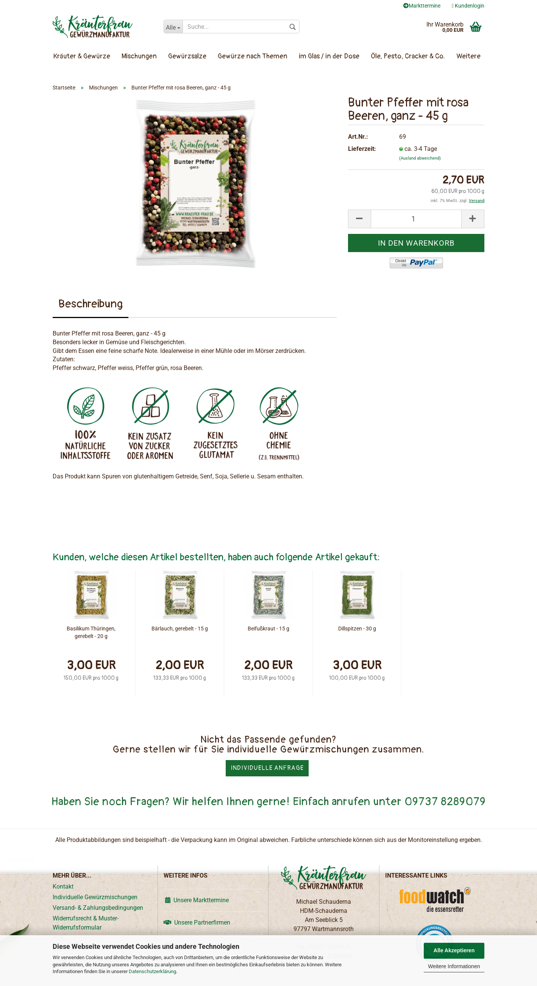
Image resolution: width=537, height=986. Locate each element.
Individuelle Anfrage (267, 768)
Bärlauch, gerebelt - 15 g (179, 628)
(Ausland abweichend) (420, 158)
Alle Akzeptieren (454, 950)
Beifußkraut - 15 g (268, 628)
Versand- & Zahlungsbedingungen (98, 907)
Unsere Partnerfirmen (197, 922)
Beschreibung (90, 304)
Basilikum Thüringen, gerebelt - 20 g (91, 632)
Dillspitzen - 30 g (357, 628)
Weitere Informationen (454, 966)
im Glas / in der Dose (329, 56)
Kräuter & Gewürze (81, 56)
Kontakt (63, 886)
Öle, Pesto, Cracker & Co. (408, 56)
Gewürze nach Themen (252, 56)
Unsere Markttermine (196, 900)
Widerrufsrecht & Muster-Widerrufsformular (86, 923)
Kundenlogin (468, 6)
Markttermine (421, 6)
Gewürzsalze (187, 56)
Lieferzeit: (362, 148)
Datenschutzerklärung (152, 971)
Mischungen (139, 56)
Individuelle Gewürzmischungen (95, 897)
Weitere (468, 56)
